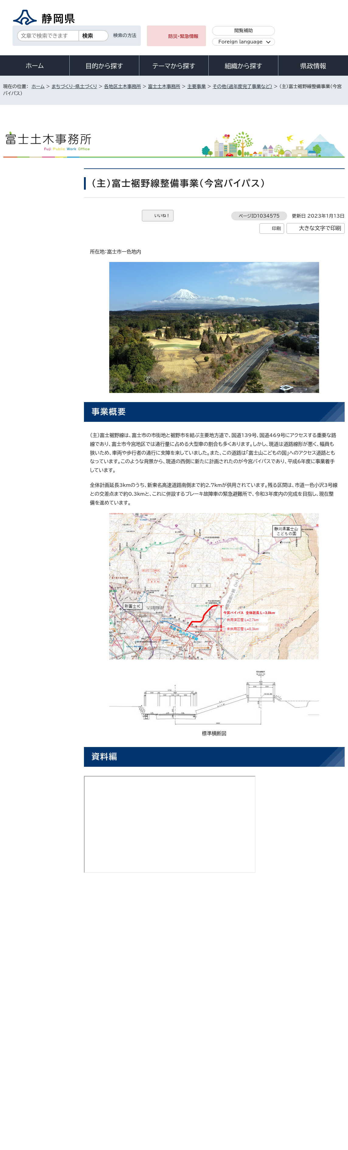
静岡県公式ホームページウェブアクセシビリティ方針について (206, 1091)
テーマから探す (173, 66)
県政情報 (313, 66)
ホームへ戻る (331, 971)
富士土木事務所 (164, 86)
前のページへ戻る (284, 971)
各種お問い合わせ (263, 1053)
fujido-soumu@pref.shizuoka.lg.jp (159, 945)
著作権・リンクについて (32, 1091)
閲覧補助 (243, 30)
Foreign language (240, 42)
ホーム (35, 65)
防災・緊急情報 (183, 36)
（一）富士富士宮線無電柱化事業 (42, 234)
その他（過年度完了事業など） (242, 86)
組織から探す (243, 66)
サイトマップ (21, 1098)
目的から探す (104, 66)
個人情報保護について (100, 1091)
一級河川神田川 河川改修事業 (40, 279)
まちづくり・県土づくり (74, 86)
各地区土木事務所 (122, 86)
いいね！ (162, 216)
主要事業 (196, 86)
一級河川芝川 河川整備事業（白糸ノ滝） (40, 302)
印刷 (276, 228)
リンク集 (297, 1091)
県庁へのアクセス (317, 1053)
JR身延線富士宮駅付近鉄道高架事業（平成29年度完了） (42, 328)
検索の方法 (124, 35)
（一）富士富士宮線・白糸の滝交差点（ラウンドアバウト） (42, 208)
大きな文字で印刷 (320, 228)
